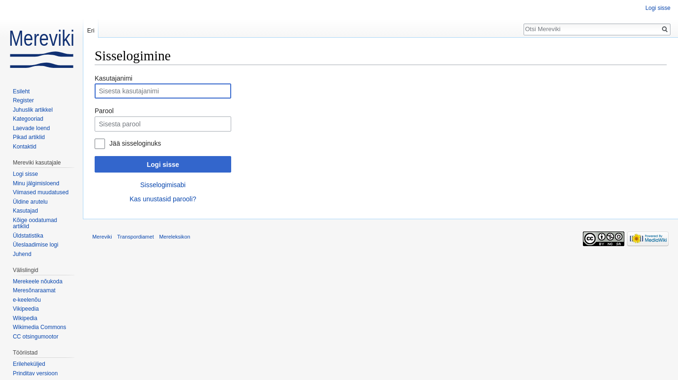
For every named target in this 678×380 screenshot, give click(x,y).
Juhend (22, 254)
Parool (104, 111)
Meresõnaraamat (34, 290)
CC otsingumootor (35, 336)
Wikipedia (25, 318)
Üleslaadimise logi (35, 244)
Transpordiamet (135, 237)
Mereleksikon (174, 237)
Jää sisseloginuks (135, 143)
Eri (91, 30)
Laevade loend (31, 128)
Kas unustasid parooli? (162, 199)
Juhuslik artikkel (33, 110)
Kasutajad (25, 210)
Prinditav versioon (35, 373)
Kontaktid (24, 146)
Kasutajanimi (113, 78)
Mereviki (102, 237)
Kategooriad (28, 119)
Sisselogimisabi (163, 185)
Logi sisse (163, 164)
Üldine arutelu (30, 201)
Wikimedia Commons (39, 327)
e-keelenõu (26, 300)
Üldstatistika (28, 235)
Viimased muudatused (41, 192)
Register (23, 100)
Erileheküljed (29, 364)
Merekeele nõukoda (37, 281)
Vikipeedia (26, 309)
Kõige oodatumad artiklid (35, 223)
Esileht (21, 91)
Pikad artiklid (29, 137)
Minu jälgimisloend (36, 183)
